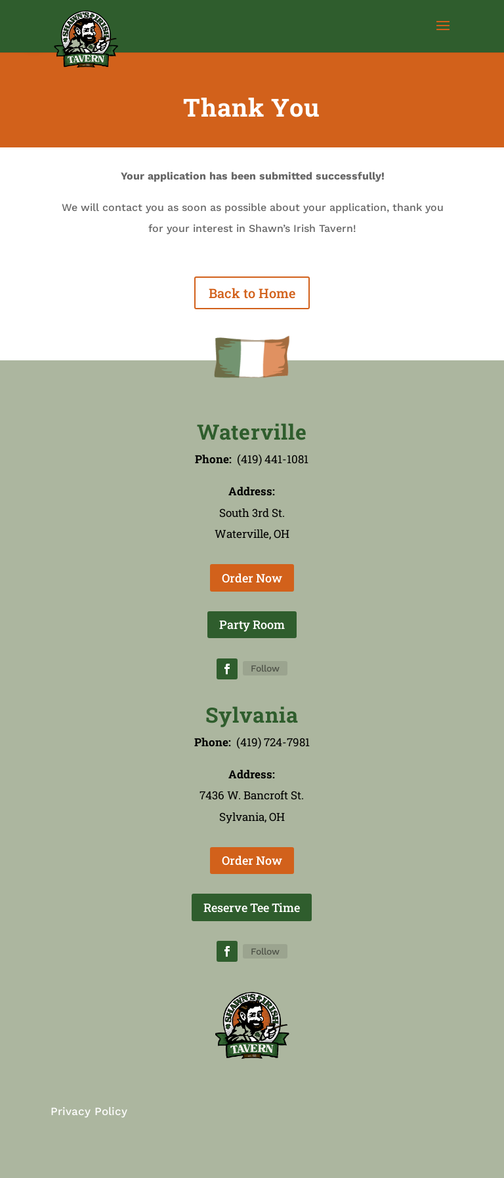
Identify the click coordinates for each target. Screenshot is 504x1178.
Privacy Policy (89, 1111)
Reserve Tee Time (251, 907)
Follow (265, 668)
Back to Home (252, 292)
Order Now (252, 578)
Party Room (252, 624)
